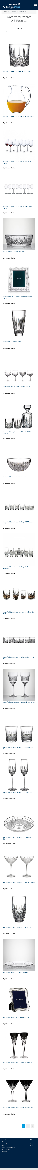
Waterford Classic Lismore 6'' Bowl (14, 477)
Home (5, 12)
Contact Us (5, 1144)
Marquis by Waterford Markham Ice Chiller (17, 71)
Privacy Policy (5, 1150)
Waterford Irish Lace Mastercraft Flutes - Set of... (17, 793)
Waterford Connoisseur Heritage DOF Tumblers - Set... (18, 523)
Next (32, 1126)
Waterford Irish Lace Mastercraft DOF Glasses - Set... (18, 748)
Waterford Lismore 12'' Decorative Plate (16, 972)
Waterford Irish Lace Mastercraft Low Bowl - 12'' (17, 838)
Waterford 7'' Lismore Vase (12, 342)
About (3, 1142)
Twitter (32, 1146)
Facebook (33, 1144)
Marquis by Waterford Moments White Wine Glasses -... (17, 207)
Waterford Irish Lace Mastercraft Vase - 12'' (17, 927)
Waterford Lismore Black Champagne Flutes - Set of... (18, 1063)
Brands (13, 12)
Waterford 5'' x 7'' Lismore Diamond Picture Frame (17, 297)
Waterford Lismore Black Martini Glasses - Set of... (18, 1108)
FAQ (3, 1146)
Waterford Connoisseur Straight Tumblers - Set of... (18, 658)
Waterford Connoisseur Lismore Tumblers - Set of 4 (18, 613)
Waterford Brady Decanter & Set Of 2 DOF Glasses (17, 433)
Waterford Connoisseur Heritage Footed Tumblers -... (16, 568)
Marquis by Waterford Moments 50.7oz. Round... (19, 116)
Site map (4, 1151)
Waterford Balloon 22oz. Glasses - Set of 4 (17, 387)
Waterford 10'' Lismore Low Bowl (14, 252)
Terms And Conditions (8, 1148)
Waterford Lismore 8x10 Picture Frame (16, 1017)
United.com (5, 1140)
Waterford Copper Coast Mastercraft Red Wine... (19, 702)
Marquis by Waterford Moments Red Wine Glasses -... (17, 162)
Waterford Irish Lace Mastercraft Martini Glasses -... (19, 883)
